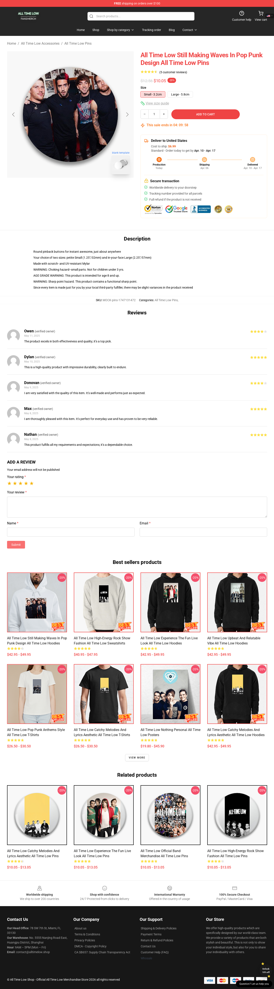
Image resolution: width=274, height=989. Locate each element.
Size (143, 87)
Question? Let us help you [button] (254, 983)
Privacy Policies (84, 940)
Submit (16, 544)
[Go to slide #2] (81, 187)
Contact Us (148, 946)
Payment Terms (151, 934)
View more (137, 757)
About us (80, 928)
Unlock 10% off (266, 970)
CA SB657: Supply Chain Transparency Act (102, 952)
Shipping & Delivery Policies (158, 928)
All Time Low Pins (78, 43)
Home (11, 43)
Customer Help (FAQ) (155, 952)
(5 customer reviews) (173, 72)
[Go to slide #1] (59, 187)
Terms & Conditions (87, 934)
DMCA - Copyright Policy (90, 946)
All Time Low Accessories (40, 43)
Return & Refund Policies (157, 940)
